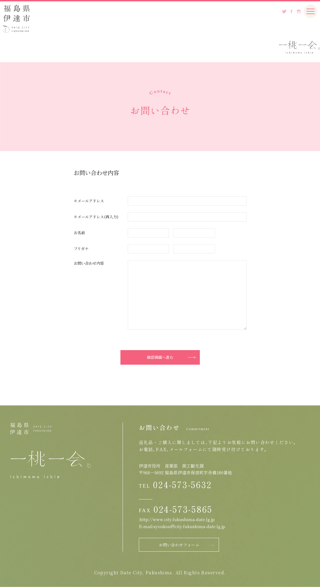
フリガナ (81, 248)
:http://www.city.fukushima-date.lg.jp (177, 519)
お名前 (79, 232)
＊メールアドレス (89, 200)
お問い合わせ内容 (89, 263)
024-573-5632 (182, 484)
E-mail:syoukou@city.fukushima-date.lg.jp (182, 526)
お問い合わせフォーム (179, 545)
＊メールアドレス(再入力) (96, 216)
